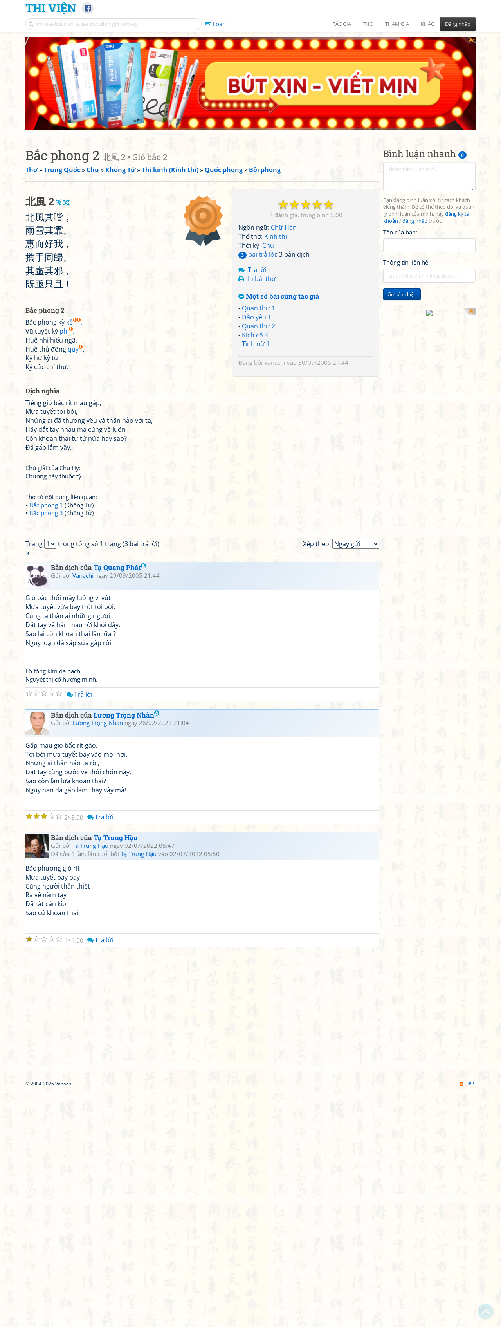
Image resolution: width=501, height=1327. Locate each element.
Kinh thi (275, 253)
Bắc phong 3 (46, 639)
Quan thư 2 (258, 343)
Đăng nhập (457, 23)
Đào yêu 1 (256, 334)
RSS (468, 1320)
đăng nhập (414, 238)
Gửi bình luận (401, 311)
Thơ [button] (368, 23)
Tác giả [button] (342, 23)
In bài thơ (262, 295)
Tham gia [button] (397, 23)
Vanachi (274, 380)
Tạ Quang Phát (120, 803)
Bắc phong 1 (46, 631)
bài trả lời (257, 271)
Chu (268, 262)
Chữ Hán (284, 244)
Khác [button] (427, 23)
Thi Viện (50, 7)
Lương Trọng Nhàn (126, 951)
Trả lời (257, 286)
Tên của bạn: (400, 249)
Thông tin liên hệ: (406, 279)
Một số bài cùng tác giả (278, 313)
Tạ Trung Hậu (116, 1073)
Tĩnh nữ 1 (256, 361)
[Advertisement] (250, 92)
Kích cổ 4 (255, 352)
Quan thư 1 (258, 325)
